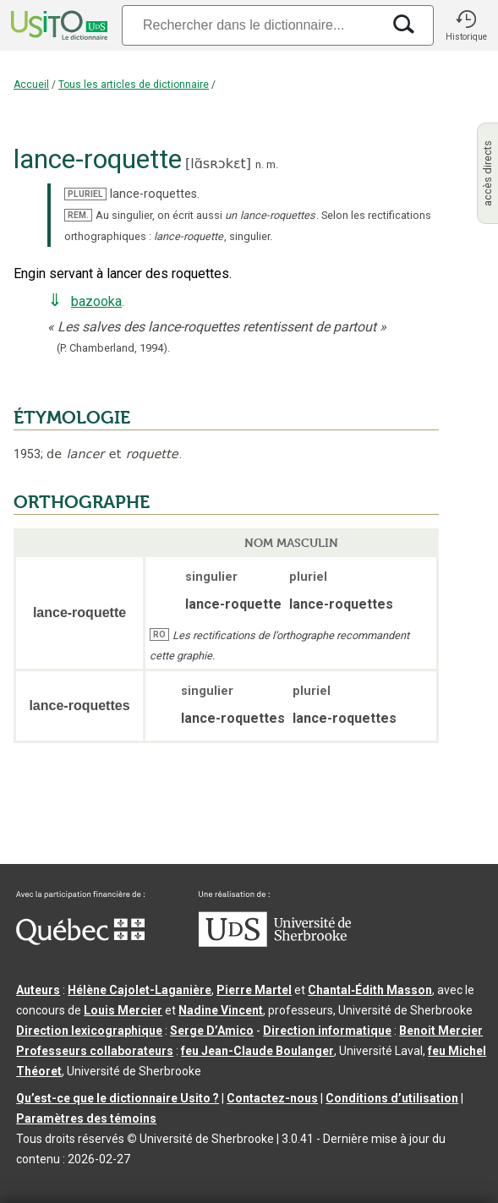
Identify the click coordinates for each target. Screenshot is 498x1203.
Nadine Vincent (220, 1010)
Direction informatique (327, 1030)
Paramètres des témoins (86, 1118)
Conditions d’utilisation (392, 1098)
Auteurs (38, 990)
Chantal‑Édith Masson (370, 990)
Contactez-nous (272, 1098)
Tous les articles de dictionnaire (133, 84)
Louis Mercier (123, 1010)
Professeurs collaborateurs (94, 1051)
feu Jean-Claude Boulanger (257, 1051)
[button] (466, 25)
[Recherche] (251, 25)
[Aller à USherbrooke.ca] (275, 942)
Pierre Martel (254, 990)
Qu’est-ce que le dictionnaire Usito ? (117, 1098)
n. (259, 164)
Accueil (31, 84)
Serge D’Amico (212, 1030)
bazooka (96, 301)
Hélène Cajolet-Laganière (139, 990)
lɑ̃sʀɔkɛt (218, 164)
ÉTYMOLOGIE (72, 417)
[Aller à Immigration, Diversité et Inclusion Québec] (80, 941)
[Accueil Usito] (57, 25)
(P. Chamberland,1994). (113, 348)
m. (272, 164)
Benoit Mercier (441, 1030)
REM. (78, 215)
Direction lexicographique (89, 1030)
